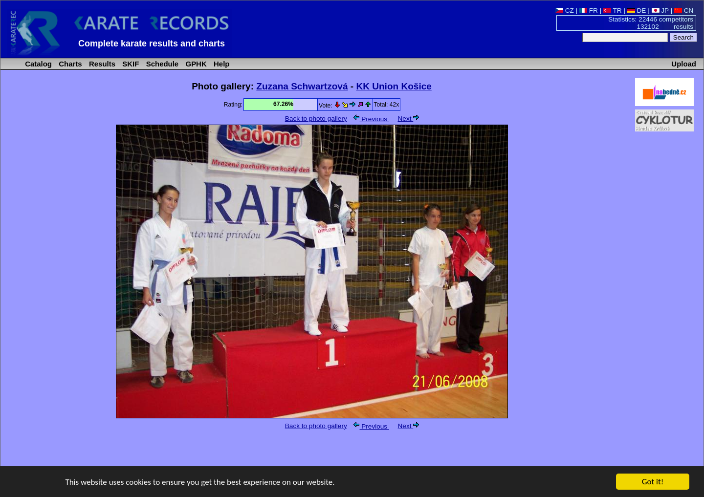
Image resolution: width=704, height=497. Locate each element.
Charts (69, 64)
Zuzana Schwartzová (302, 86)
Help (221, 64)
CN (683, 10)
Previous (371, 119)
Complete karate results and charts (151, 43)
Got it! (652, 482)
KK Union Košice (393, 86)
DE (636, 10)
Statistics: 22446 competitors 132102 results (650, 23)
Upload (683, 64)
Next (408, 118)
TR (612, 10)
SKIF (129, 64)
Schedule (161, 64)
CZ (564, 10)
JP (660, 10)
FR (588, 10)
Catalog (37, 64)
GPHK (194, 64)
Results (101, 64)
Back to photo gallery (316, 118)
